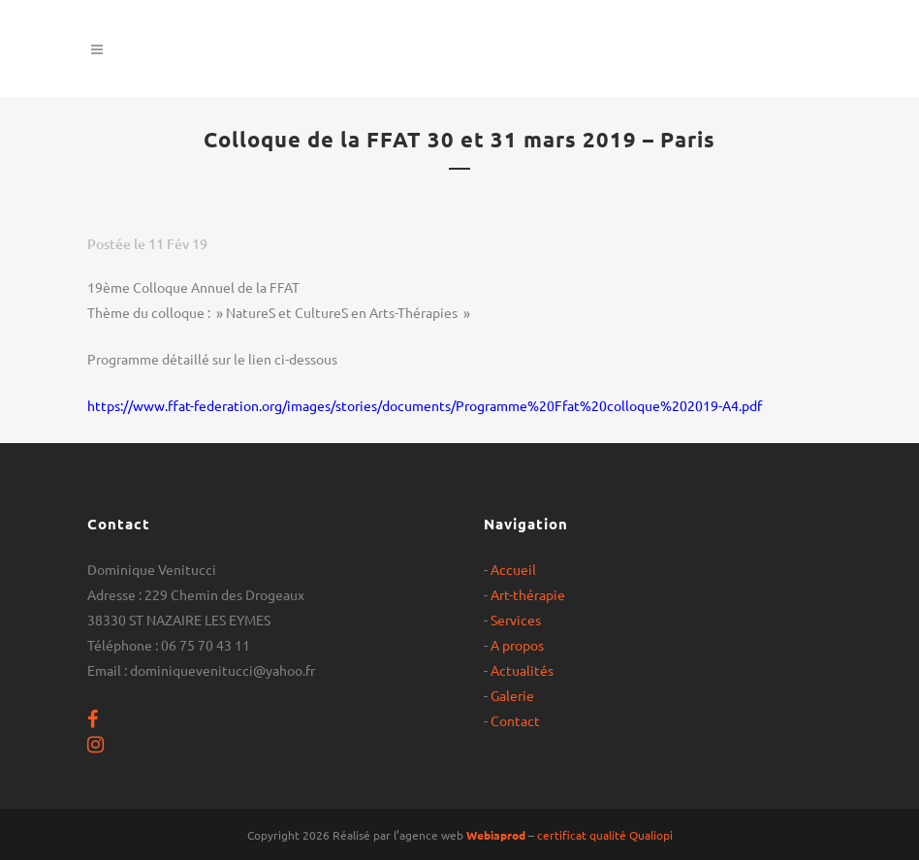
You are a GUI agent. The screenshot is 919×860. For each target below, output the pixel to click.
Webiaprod (495, 835)
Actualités (522, 670)
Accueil (513, 569)
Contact (515, 720)
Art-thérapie (528, 594)
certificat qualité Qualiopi (605, 835)
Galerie (512, 695)
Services (516, 619)
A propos (517, 644)
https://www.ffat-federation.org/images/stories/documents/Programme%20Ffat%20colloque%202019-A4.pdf (424, 405)
